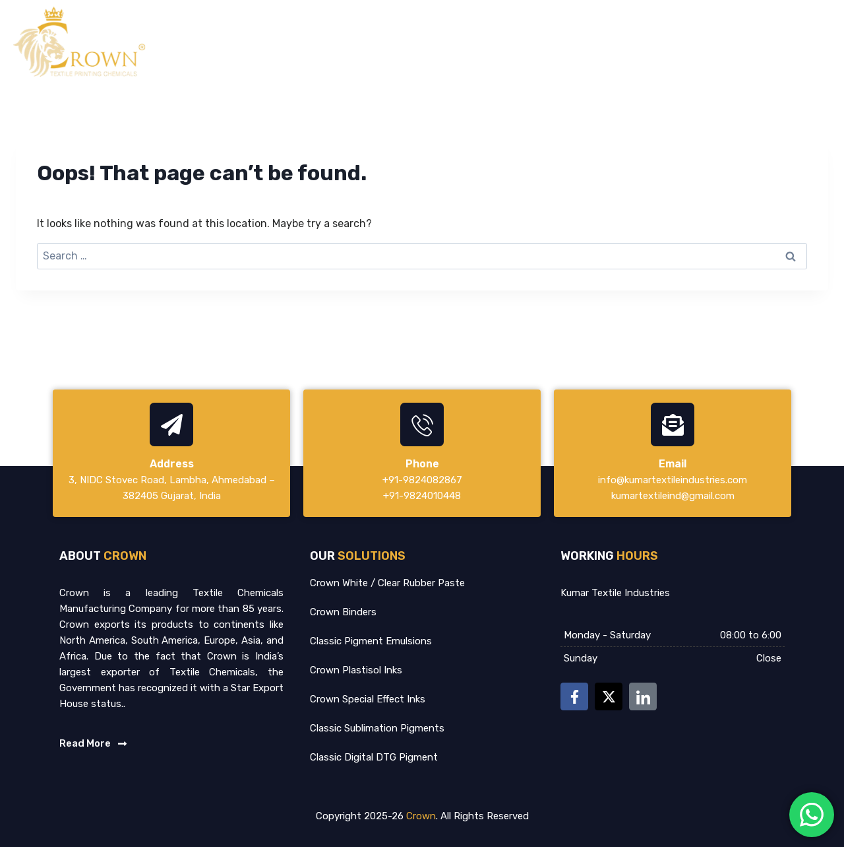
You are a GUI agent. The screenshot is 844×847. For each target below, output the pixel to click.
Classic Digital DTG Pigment (374, 757)
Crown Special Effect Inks (367, 699)
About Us (565, 42)
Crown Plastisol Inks (356, 670)
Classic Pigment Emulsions (371, 641)
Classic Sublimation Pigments (377, 728)
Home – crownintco (469, 42)
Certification (719, 42)
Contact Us (803, 42)
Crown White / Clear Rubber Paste (387, 583)
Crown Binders (343, 612)
